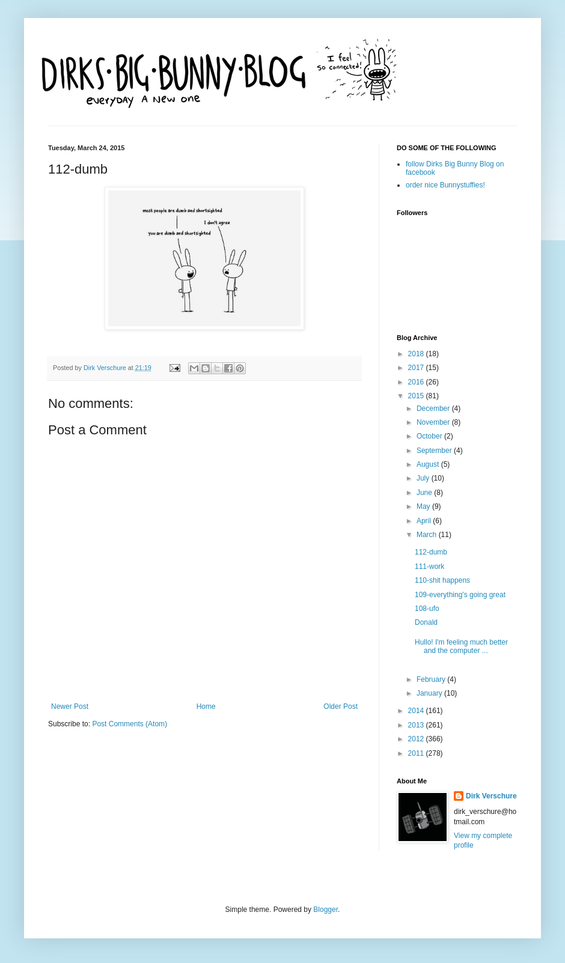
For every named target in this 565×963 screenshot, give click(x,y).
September (435, 450)
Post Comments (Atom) (129, 724)
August (429, 464)
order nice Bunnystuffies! (445, 185)
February (432, 679)
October (430, 436)
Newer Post (69, 706)
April (425, 521)
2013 (417, 725)
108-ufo (427, 608)
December (434, 408)
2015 (417, 396)
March (428, 534)
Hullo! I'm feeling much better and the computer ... (461, 646)
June (425, 492)
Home (206, 706)
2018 (417, 354)
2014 (417, 710)
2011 (417, 753)
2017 (417, 367)
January (430, 693)
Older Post (340, 706)
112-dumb (431, 552)
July (424, 478)
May (424, 506)
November (434, 422)
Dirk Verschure (106, 367)
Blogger (325, 909)
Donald (426, 622)
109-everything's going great (460, 595)
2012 (417, 739)
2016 (417, 382)
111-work (429, 566)
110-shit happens (442, 580)
